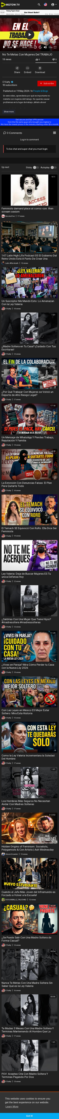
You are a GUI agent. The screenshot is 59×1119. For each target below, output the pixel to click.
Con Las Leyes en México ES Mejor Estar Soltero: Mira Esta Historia (25, 712)
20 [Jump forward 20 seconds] (40, 47)
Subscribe (47, 83)
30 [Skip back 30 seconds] (35, 47)
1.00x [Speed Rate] (31, 47)
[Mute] (45, 47)
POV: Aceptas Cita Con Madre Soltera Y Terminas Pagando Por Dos (25, 1075)
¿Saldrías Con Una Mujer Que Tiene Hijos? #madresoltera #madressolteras (26, 621)
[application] (29, 34)
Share (17, 70)
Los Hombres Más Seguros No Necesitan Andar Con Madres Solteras (26, 802)
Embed (27, 70)
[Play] (4, 47)
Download (40, 70)
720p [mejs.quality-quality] (50, 47)
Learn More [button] (12, 1106)
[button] (45, 4)
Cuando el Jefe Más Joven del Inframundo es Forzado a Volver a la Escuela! (28, 893)
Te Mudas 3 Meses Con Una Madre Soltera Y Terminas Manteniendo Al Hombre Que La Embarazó (28, 1031)
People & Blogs (40, 91)
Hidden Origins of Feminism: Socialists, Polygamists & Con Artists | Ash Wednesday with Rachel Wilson (28, 849)
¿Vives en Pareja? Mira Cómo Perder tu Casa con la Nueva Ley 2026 (28, 666)
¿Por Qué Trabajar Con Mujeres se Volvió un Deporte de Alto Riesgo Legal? (27, 393)
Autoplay (45, 167)
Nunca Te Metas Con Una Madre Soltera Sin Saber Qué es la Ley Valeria (27, 984)
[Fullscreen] (55, 47)
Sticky (29, 167)
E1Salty (8, 82)
